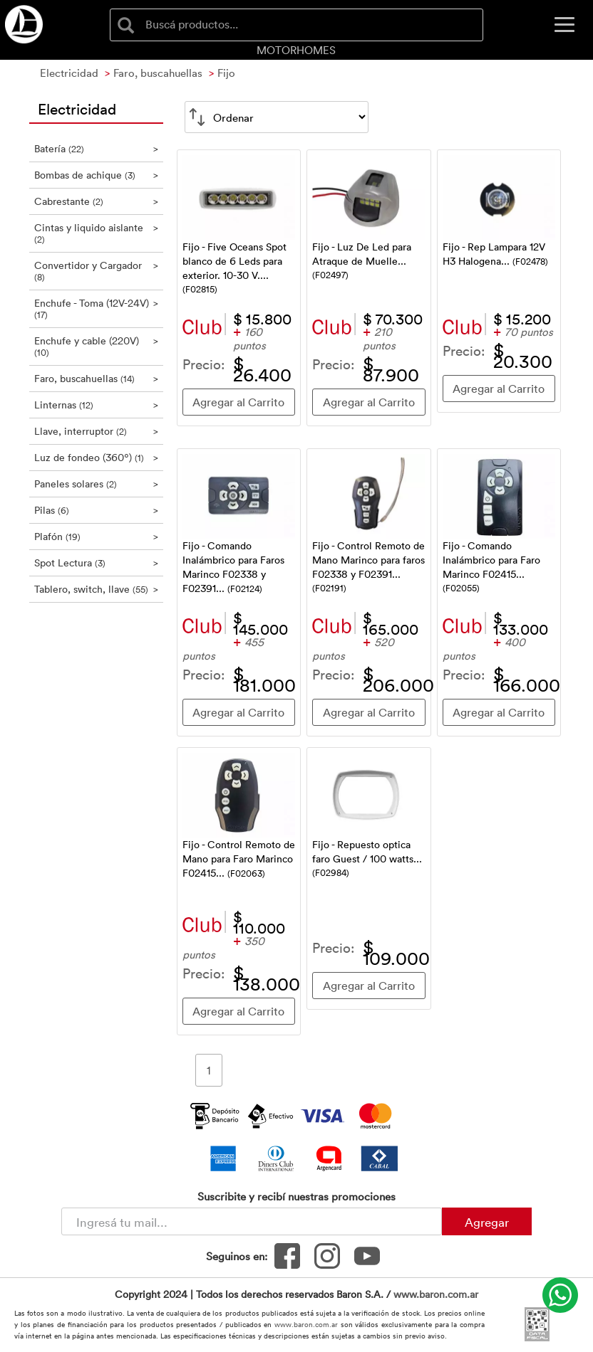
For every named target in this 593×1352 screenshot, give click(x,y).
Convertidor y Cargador (96, 270)
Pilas (96, 510)
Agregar (487, 1222)
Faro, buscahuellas (96, 378)
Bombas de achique (96, 174)
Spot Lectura (96, 562)
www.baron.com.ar (435, 1294)
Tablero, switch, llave (96, 589)
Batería (96, 148)
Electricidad (77, 108)
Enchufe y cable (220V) (96, 346)
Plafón (96, 536)
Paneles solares (96, 483)
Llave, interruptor (96, 431)
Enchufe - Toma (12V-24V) (96, 308)
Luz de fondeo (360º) (96, 457)
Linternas (96, 404)
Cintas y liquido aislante (96, 233)
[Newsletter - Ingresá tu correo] (251, 1221)
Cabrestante (96, 201)
